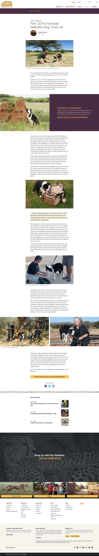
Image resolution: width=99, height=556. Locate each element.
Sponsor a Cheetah (75, 536)
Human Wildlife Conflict (56, 509)
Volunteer (49, 496)
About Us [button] (59, 7)
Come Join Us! (9, 534)
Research (8, 507)
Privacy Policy (24, 554)
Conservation (9, 505)
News (31, 11)
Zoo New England (47, 359)
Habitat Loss (53, 513)
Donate (94, 7)
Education (8, 509)
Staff (22, 512)
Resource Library (16, 496)
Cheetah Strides (68, 507)
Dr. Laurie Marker (24, 507)
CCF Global (23, 516)
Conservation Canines (36, 245)
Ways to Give (38, 505)
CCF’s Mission (24, 505)
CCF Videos (53, 518)
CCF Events (38, 507)
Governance (23, 514)
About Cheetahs (54, 507)
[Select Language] (82, 2)
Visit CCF (38, 511)
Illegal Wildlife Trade (55, 511)
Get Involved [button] (70, 7)
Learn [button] (80, 7)
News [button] (87, 7)
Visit (82, 496)
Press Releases (69, 509)
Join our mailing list (49, 458)
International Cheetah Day (11, 511)
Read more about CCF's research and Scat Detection (72, 117)
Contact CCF (38, 513)
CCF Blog (38, 11)
